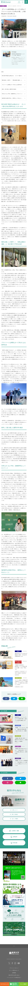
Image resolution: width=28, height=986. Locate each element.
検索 (22, 1)
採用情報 (14, 972)
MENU (26, 2)
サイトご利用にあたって (14, 970)
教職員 (19, 673)
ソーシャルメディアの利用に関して (14, 977)
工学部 (16, 732)
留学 (22, 686)
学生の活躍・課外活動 (12, 16)
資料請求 (19, 1)
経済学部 (17, 674)
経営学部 (24, 673)
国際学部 (17, 671)
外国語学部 (4, 16)
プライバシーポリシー (14, 968)
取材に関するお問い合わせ (14, 975)
